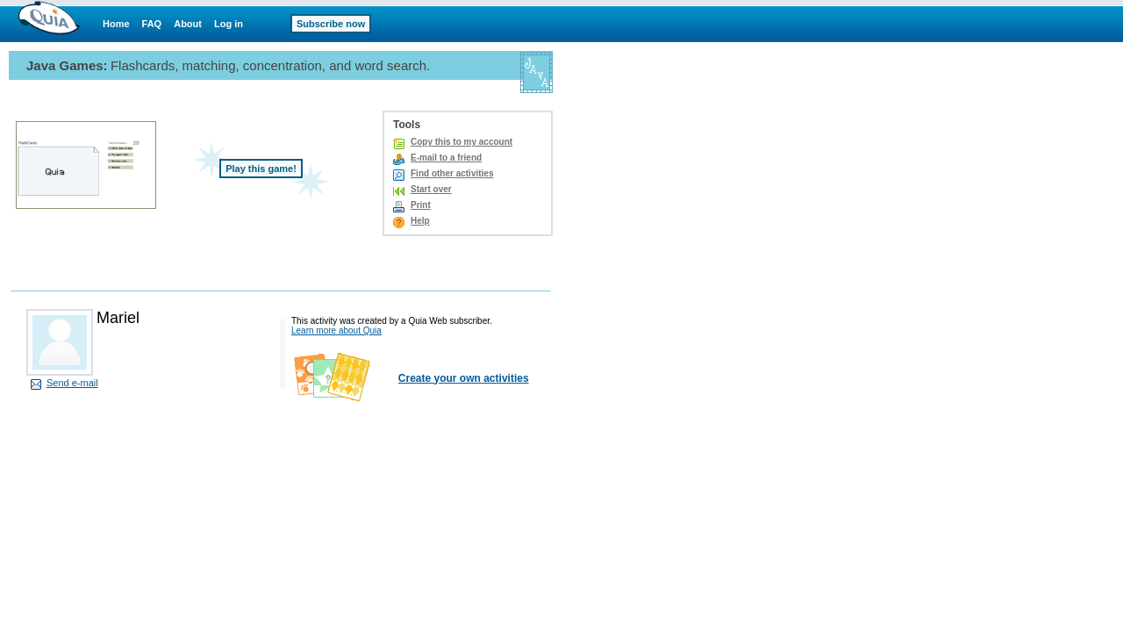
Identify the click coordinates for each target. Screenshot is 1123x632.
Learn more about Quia (336, 330)
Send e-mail (72, 382)
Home (116, 23)
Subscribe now (331, 23)
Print (421, 205)
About (188, 23)
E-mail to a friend (446, 157)
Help (420, 221)
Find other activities (452, 173)
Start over (431, 189)
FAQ (152, 23)
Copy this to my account (461, 142)
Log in (228, 23)
